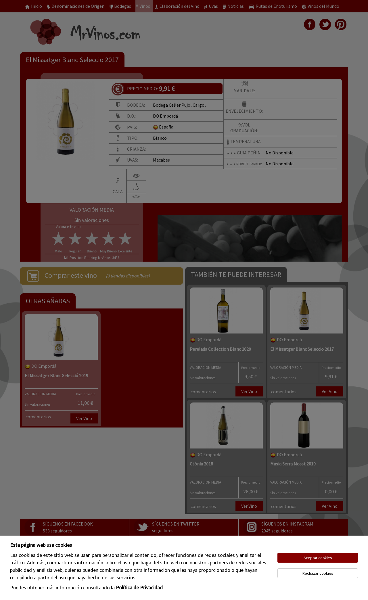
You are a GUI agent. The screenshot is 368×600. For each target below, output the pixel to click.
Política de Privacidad (139, 587)
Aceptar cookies (318, 557)
